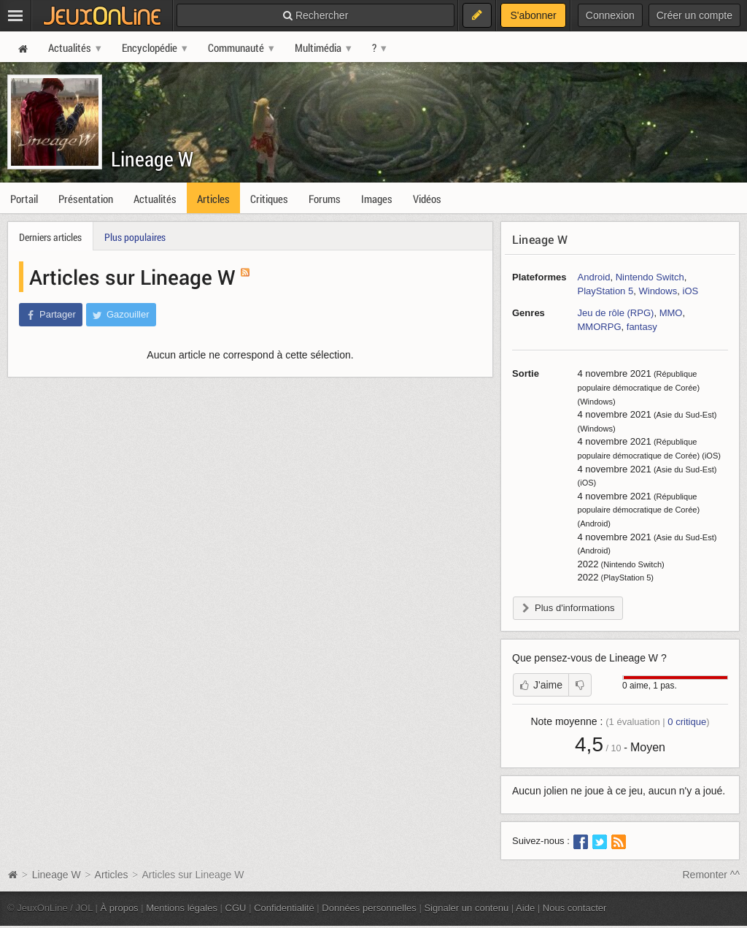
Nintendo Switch (650, 277)
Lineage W (152, 158)
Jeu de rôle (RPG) (616, 312)
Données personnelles (369, 907)
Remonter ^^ (711, 875)
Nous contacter (575, 907)
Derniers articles (50, 237)
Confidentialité (284, 907)
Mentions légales (181, 907)
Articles (111, 875)
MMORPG (600, 326)
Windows (657, 290)
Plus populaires (135, 237)
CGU (236, 907)
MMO (671, 312)
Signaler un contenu (466, 907)
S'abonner (533, 15)
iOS (691, 290)
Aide (525, 907)
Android (594, 277)
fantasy (642, 326)
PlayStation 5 (606, 290)
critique (686, 721)
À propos (120, 907)
